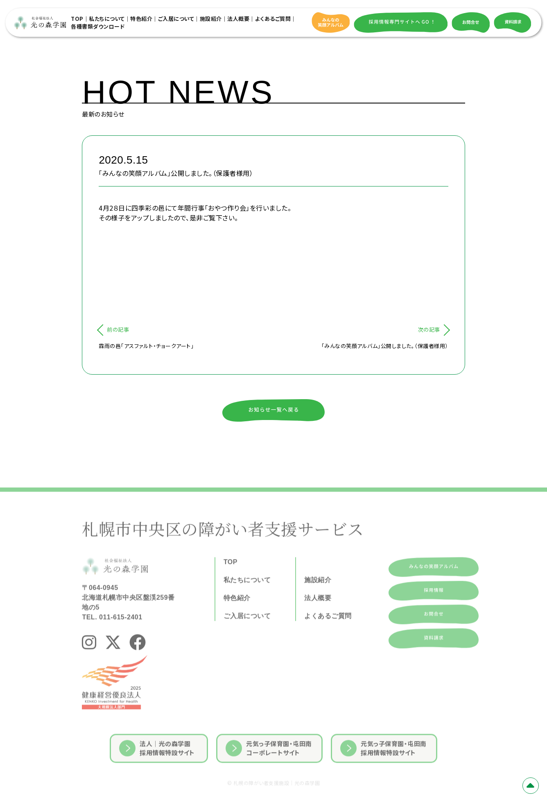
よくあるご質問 (273, 18)
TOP (77, 18)
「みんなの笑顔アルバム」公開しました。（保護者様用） (384, 346)
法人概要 (238, 18)
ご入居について (176, 18)
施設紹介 (211, 18)
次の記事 (429, 329)
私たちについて (107, 18)
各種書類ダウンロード (97, 26)
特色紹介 (141, 18)
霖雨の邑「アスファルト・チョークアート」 (146, 346)
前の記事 (118, 329)
